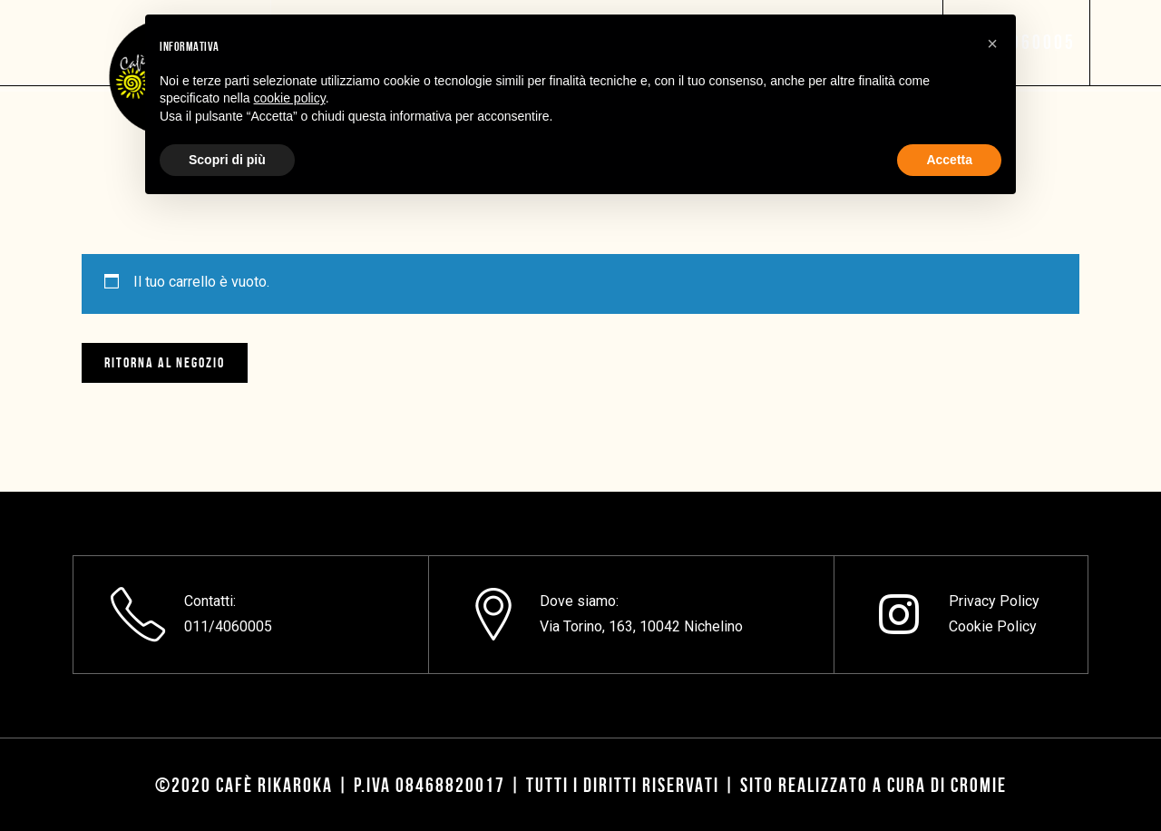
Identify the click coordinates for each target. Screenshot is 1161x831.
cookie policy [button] (290, 98)
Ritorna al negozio (164, 362)
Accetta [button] (949, 159)
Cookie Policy (993, 626)
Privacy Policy (994, 601)
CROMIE (979, 785)
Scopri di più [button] (227, 159)
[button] (992, 43)
